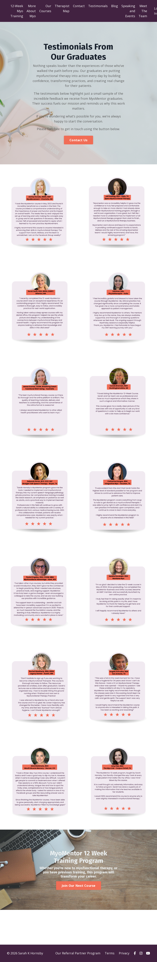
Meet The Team (143, 11)
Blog (114, 6)
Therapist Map (62, 8)
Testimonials (98, 6)
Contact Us (78, 140)
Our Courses (45, 8)
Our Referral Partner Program (77, 953)
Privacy (124, 953)
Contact (79, 6)
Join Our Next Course (79, 886)
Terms (109, 953)
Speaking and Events (128, 11)
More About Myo (31, 11)
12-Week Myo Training (16, 11)
